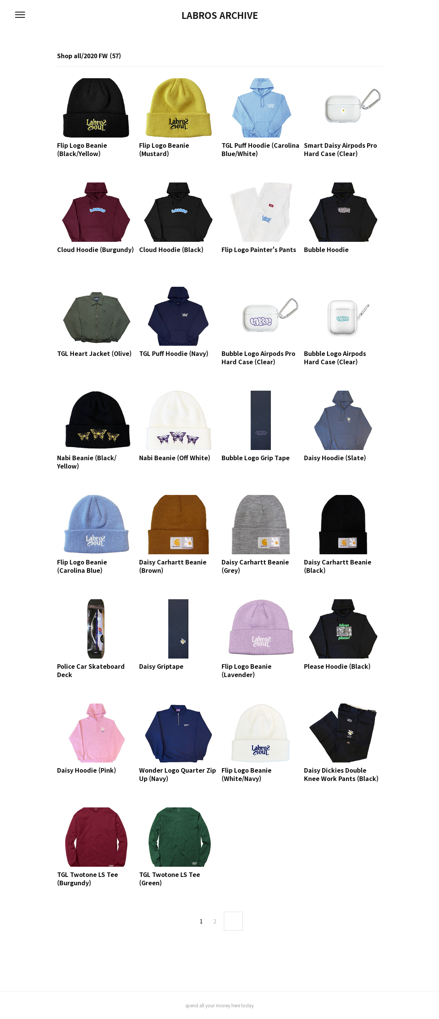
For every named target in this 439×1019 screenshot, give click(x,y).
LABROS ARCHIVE (219, 15)
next (233, 921)
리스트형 (377, 56)
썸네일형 (367, 56)
